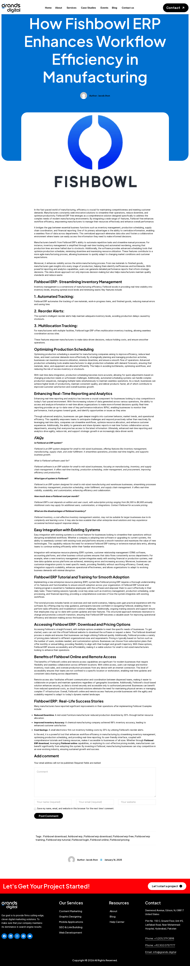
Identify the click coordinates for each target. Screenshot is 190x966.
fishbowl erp (75, 836)
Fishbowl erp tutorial (58, 839)
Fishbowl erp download (98, 836)
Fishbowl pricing (119, 839)
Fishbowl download (55, 836)
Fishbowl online (99, 839)
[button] (176, 7)
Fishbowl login (80, 839)
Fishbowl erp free (123, 836)
